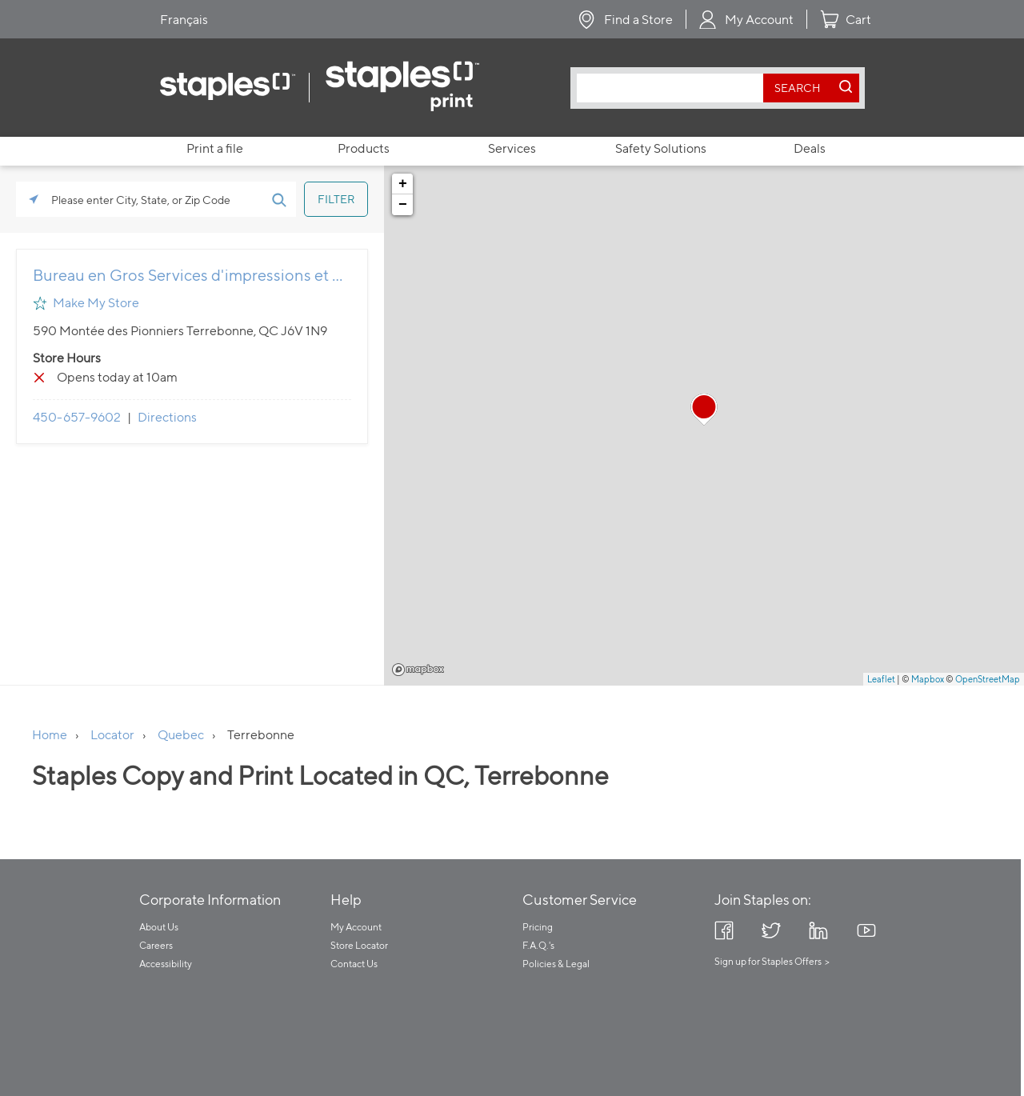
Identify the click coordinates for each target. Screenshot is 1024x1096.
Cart (858, 19)
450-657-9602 (77, 417)
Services (512, 148)
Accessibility (165, 964)
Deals (810, 148)
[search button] (797, 88)
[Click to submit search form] (278, 199)
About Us (158, 927)
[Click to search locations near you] (33, 199)
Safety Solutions (660, 148)
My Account (759, 19)
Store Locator (359, 945)
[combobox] (674, 88)
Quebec (181, 734)
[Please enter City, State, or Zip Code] (156, 199)
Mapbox (418, 670)
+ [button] (402, 184)
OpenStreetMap (987, 679)
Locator (112, 734)
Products (364, 148)
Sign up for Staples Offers (768, 961)
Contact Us (354, 964)
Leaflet (881, 679)
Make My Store (96, 302)
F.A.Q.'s (538, 945)
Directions (167, 417)
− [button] (402, 204)
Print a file (214, 148)
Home (49, 734)
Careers (156, 945)
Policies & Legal (556, 964)
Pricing (537, 927)
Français (184, 19)
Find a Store (638, 19)
